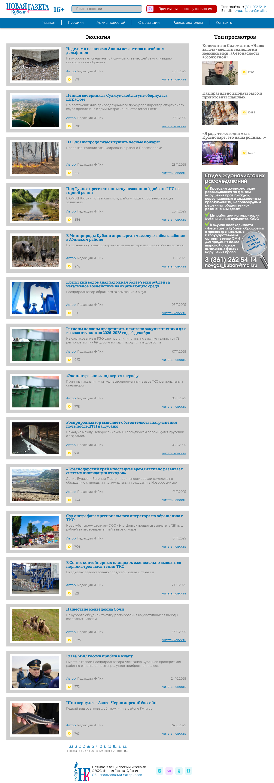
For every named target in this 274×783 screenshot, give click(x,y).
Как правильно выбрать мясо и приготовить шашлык (232, 95)
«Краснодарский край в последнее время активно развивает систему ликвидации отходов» (124, 471)
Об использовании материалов (117, 775)
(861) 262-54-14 (256, 7)
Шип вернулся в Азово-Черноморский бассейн (111, 702)
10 (114, 746)
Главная (48, 23)
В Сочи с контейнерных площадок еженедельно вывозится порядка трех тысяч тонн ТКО (123, 564)
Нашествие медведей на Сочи (95, 609)
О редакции (149, 23)
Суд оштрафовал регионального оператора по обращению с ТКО (124, 518)
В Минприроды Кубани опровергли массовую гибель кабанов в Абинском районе (125, 237)
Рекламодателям (188, 23)
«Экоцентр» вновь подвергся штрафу (102, 375)
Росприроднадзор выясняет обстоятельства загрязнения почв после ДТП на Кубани (121, 424)
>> (125, 746)
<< (71, 746)
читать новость (174, 79)
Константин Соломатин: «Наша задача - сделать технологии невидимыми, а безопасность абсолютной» (233, 51)
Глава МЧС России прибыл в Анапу (99, 656)
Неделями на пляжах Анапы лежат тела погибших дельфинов (115, 50)
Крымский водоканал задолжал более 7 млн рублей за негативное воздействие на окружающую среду (118, 284)
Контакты (224, 23)
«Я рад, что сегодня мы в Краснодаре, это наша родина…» (234, 135)
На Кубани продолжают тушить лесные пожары (113, 142)
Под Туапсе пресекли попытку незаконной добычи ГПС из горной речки (123, 190)
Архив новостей (111, 23)
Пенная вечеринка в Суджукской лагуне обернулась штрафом (117, 97)
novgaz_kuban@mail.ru (250, 11)
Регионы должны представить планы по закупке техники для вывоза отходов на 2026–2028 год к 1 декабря (126, 330)
